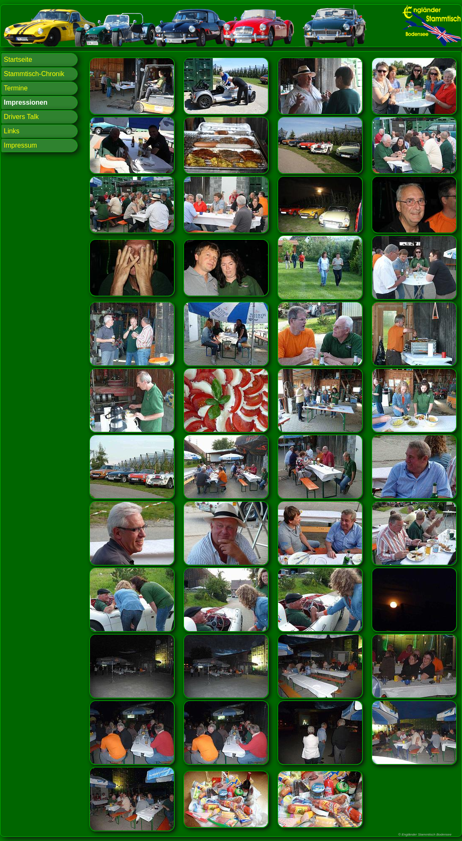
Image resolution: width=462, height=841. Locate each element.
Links (11, 131)
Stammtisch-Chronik (34, 73)
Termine (16, 88)
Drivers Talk (21, 116)
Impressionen (25, 102)
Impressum (20, 145)
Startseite (18, 59)
